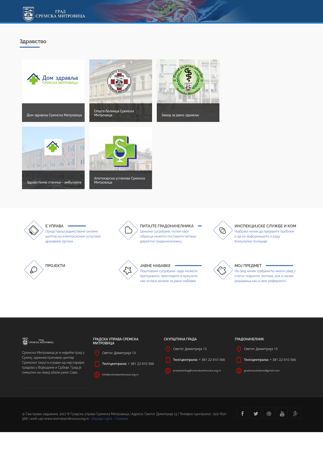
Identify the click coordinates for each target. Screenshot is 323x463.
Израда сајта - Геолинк (110, 419)
